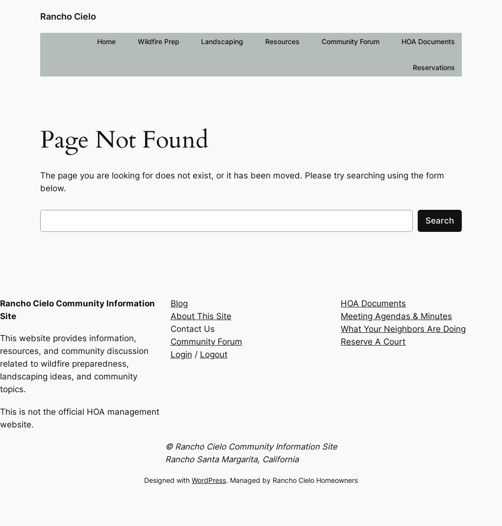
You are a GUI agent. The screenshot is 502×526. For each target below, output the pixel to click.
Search (440, 220)
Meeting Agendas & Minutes (396, 316)
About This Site (201, 316)
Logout (213, 354)
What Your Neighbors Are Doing (403, 329)
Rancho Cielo (68, 16)
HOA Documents (373, 303)
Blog (179, 303)
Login (181, 354)
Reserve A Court (373, 342)
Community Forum (206, 342)
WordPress (209, 480)
